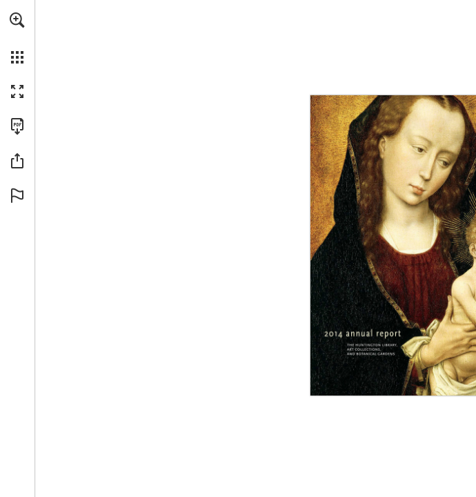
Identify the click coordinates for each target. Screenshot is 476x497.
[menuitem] (17, 38)
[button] (17, 20)
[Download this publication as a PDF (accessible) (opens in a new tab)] (17, 126)
